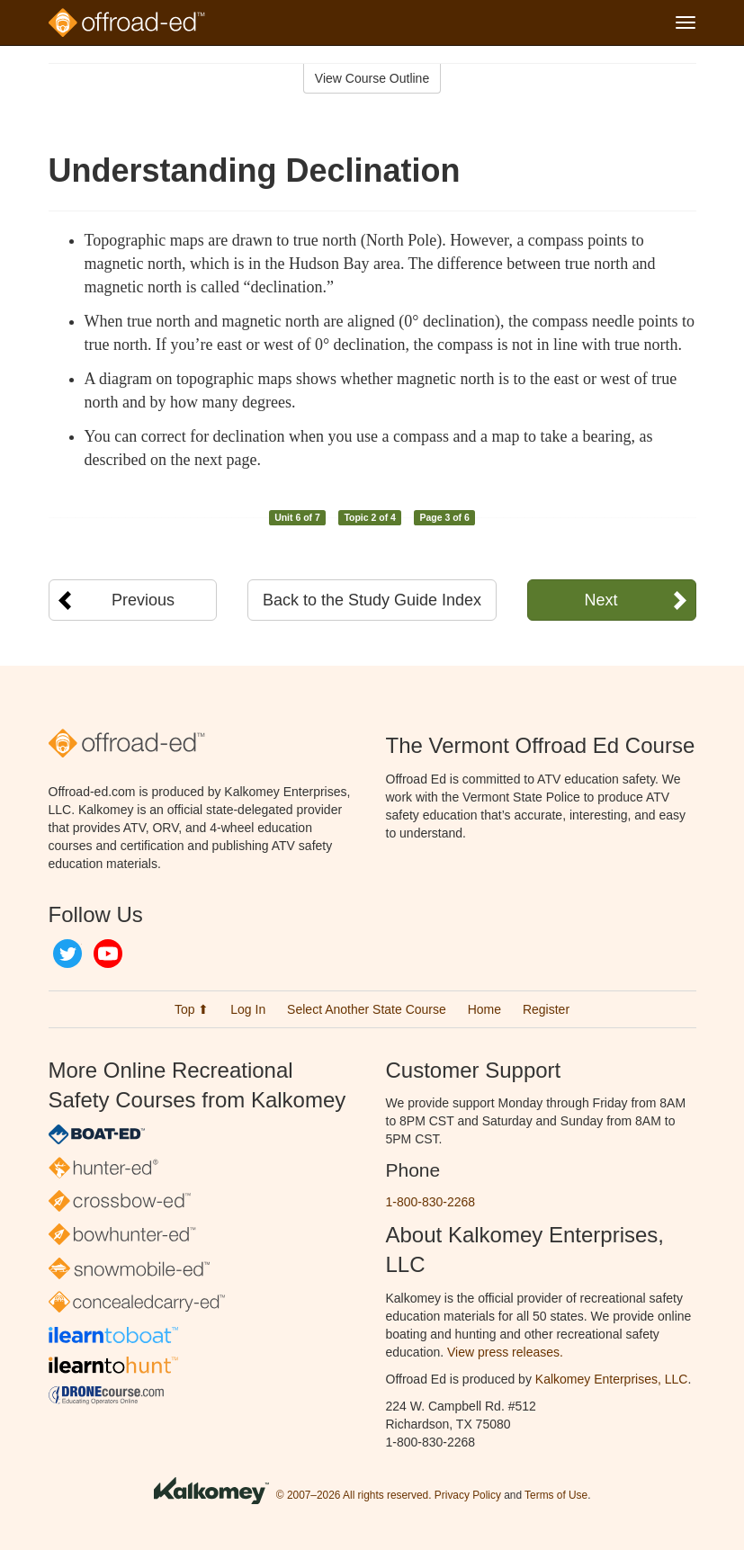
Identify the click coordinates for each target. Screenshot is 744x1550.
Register (546, 1009)
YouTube (108, 953)
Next (600, 600)
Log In (247, 1009)
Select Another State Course (366, 1009)
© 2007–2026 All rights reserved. (354, 1495)
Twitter (67, 953)
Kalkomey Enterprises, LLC (611, 1379)
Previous (143, 600)
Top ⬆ (192, 1009)
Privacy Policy (468, 1495)
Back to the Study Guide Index (372, 600)
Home (484, 1009)
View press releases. (505, 1352)
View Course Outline (372, 78)
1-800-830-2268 (431, 1202)
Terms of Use (555, 1495)
